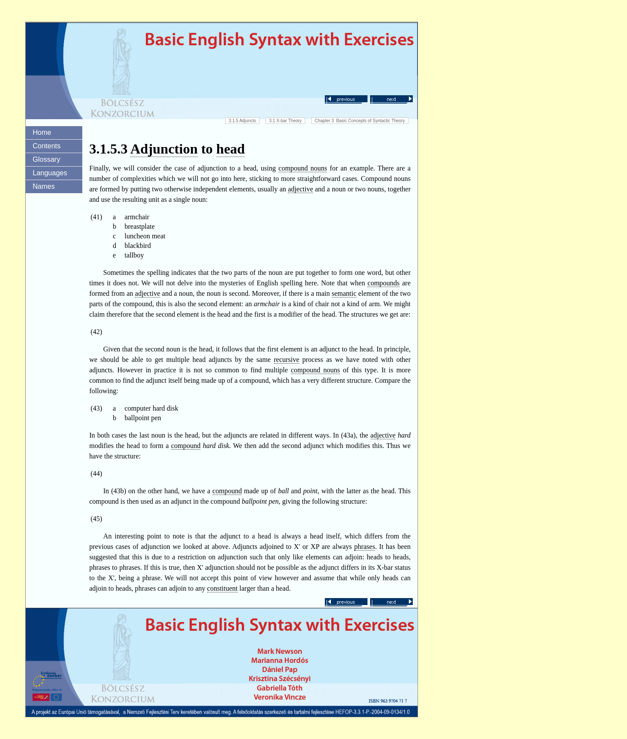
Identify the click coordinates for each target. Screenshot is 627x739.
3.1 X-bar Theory (285, 120)
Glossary (46, 159)
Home (42, 132)
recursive (287, 359)
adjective (300, 189)
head (230, 149)
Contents (47, 146)
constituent (222, 588)
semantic (344, 293)
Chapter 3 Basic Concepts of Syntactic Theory (360, 120)
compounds (383, 283)
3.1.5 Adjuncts (242, 120)
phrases (364, 546)
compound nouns (303, 168)
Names (44, 186)
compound (186, 445)
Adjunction (164, 149)
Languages (50, 173)
